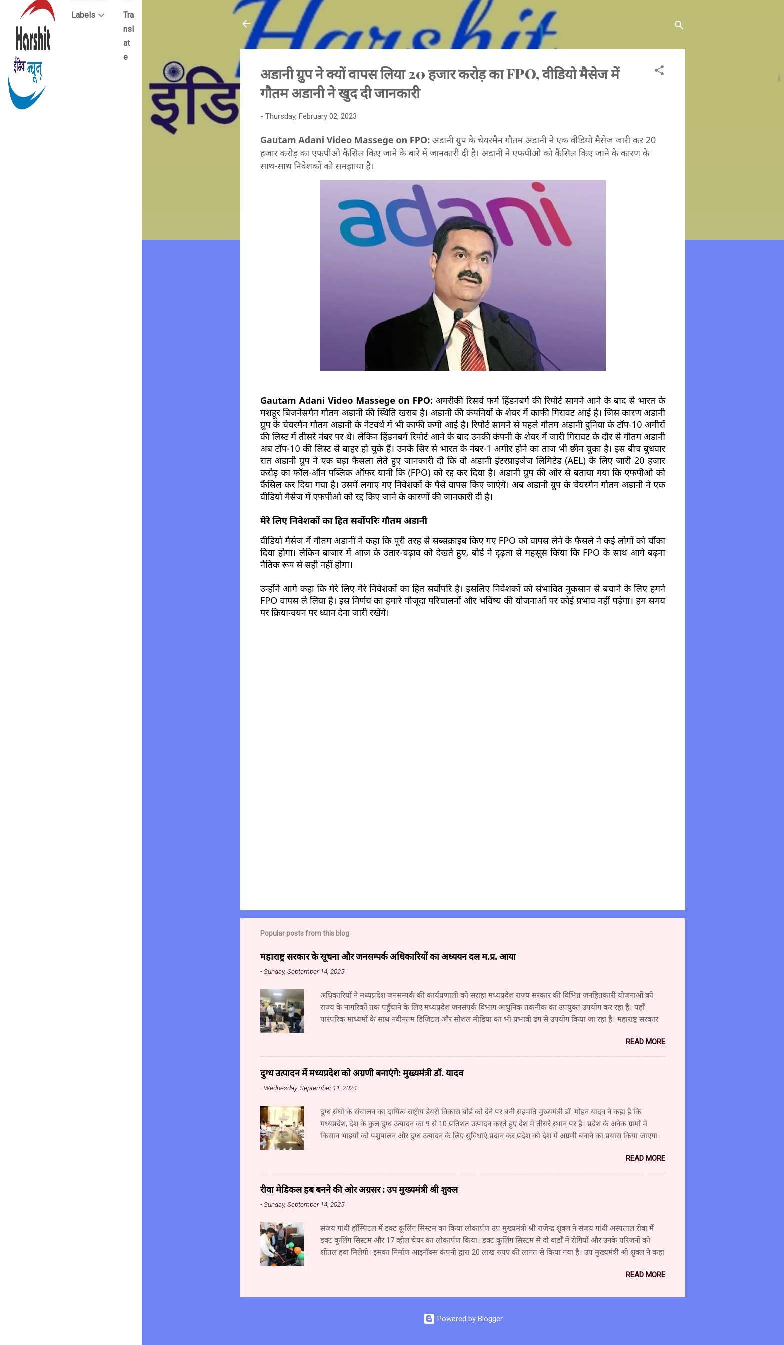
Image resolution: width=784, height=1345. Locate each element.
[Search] (680, 27)
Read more (646, 1042)
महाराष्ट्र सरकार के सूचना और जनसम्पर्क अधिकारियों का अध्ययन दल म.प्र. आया (388, 956)
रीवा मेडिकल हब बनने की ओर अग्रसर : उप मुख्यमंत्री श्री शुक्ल (359, 1190)
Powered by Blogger (463, 1319)
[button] (660, 72)
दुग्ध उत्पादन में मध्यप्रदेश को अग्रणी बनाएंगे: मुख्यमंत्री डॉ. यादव (362, 1073)
